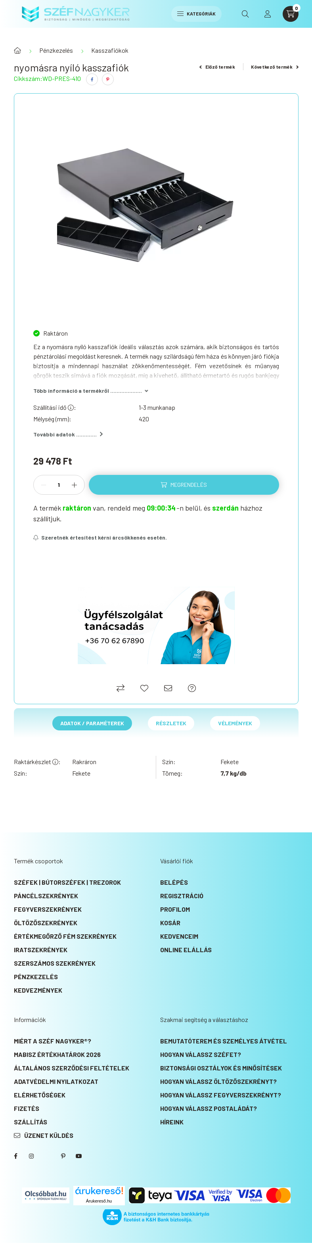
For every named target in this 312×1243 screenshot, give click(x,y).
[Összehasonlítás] (120, 688)
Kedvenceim (179, 936)
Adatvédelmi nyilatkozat (56, 1081)
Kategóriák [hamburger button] (196, 13)
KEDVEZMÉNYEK (38, 990)
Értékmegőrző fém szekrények (65, 936)
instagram (31, 1156)
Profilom (175, 909)
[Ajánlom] (168, 688)
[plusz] (74, 485)
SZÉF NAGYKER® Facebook (15, 1156)
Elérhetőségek (39, 1095)
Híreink (172, 1122)
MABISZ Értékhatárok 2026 (57, 1054)
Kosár (170, 922)
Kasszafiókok (109, 50)
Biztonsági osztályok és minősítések (221, 1068)
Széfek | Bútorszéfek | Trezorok (67, 882)
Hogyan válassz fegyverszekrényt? (220, 1095)
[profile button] (268, 14)
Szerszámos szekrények (55, 963)
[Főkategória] (17, 50)
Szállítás (30, 1122)
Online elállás (186, 949)
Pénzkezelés (56, 50)
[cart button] (291, 14)
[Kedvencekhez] (144, 688)
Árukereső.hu (99, 1201)
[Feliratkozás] (100, 537)
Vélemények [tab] (235, 723)
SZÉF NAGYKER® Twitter (47, 1156)
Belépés (174, 882)
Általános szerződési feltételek (71, 1068)
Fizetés (26, 1108)
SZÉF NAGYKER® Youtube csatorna (79, 1156)
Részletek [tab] (171, 723)
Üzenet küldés (48, 1135)
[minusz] (44, 485)
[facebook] (92, 79)
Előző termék (217, 66)
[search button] (245, 14)
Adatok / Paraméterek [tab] (92, 723)
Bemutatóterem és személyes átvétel (223, 1041)
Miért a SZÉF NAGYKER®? (52, 1041)
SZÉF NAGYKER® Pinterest (63, 1156)
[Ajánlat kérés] (192, 688)
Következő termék (275, 66)
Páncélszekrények (46, 895)
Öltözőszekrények (45, 922)
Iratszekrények (40, 949)
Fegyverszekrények (48, 909)
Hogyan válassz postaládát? (208, 1108)
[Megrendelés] (184, 485)
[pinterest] (108, 79)
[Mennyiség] (59, 484)
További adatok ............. (68, 434)
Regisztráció (181, 895)
